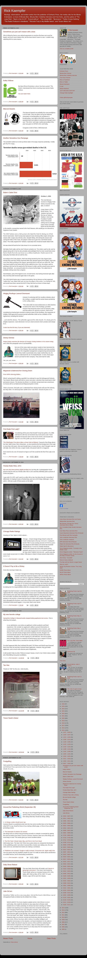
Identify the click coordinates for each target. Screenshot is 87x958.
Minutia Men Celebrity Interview (68, 75)
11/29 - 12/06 (67, 742)
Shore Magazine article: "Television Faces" (71, 552)
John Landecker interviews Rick (68, 537)
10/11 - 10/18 (67, 758)
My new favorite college (11, 614)
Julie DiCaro (7, 891)
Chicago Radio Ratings (11, 531)
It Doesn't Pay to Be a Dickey (13, 566)
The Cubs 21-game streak (74, 689)
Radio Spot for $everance (67, 546)
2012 (63, 912)
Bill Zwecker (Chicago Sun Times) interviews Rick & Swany (69, 524)
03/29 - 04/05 (67, 876)
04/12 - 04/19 (67, 871)
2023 (63, 711)
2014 (63, 907)
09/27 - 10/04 (67, 763)
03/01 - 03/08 (67, 885)
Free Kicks (63, 660)
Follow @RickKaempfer (66, 97)
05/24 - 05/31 (67, 856)
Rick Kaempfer (14, 11)
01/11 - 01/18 (67, 902)
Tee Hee (6, 665)
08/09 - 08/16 (67, 830)
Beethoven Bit (71, 651)
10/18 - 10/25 (67, 756)
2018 (63, 723)
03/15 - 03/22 (67, 880)
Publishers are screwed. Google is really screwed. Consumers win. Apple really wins (30, 850)
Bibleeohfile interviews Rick (67, 521)
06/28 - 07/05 (67, 845)
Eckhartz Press (64, 71)
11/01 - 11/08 (67, 751)
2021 (63, 716)
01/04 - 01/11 (67, 904)
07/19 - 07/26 (67, 837)
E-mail (61, 86)
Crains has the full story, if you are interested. (16, 327)
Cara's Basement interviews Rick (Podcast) (71, 533)
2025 (63, 706)
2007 (63, 924)
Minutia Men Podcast (65, 73)
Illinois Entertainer (65, 84)
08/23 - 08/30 (67, 825)
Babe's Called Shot (10, 192)
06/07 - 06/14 (67, 852)
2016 (63, 728)
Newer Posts (8, 938)
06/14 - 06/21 (67, 849)
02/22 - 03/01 (67, 888)
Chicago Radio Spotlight (66, 93)
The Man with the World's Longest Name (71, 562)
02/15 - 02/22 (67, 890)
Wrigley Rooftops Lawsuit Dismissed (16, 293)
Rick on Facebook (65, 79)
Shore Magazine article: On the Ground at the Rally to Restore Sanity (71, 554)
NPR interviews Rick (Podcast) (68, 541)
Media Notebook (64, 88)
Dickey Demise (8, 338)
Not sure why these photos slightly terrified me (17, 469)
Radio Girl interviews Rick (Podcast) (69, 544)
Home (30, 938)
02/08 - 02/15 (67, 892)
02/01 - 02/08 (67, 895)
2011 (63, 915)
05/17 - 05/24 (67, 859)
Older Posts (51, 938)
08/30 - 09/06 (67, 823)
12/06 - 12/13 (67, 739)
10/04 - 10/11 (67, 761)
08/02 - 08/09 (67, 832)
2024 (63, 708)
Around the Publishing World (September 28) (19, 807)
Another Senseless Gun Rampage (15, 138)
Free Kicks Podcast (65, 77)
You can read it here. (24, 93)
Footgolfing (7, 761)
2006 (63, 927)
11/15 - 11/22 (67, 746)
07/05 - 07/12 (67, 842)
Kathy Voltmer (8, 80)
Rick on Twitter (64, 82)
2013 (63, 910)
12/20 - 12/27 (67, 734)
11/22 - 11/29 (67, 744)
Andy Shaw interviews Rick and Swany (70, 519)
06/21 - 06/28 (67, 847)
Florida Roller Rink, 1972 (12, 466)
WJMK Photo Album (65, 570)
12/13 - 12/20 (67, 737)
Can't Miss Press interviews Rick (68, 531)
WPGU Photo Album (65, 574)
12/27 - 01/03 (67, 732)
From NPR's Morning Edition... (12, 374)
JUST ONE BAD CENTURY (67, 90)
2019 (63, 720)
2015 (63, 730)
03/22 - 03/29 (67, 878)
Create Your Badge (64, 508)
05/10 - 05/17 (67, 861)
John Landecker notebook (67, 539)
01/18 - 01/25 (67, 900)
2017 (63, 725)
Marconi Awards (9, 109)
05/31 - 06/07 (67, 854)
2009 (63, 919)
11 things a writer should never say (15, 822)
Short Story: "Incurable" (66, 557)
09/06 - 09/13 (67, 821)
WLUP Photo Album (65, 572)
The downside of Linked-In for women (16, 831)
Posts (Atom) (14, 942)
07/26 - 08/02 (67, 835)
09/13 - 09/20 (67, 818)
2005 (63, 929)
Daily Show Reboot (10, 865)
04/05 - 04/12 (67, 873)
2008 (63, 922)
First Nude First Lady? (11, 429)
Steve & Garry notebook (66, 560)
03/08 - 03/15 (67, 883)
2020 (63, 718)
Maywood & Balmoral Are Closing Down (17, 371)
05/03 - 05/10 (67, 864)
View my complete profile (66, 48)
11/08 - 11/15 (67, 749)
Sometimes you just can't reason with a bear (19, 32)
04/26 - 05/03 (67, 866)
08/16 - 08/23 (67, 828)
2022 (63, 713)
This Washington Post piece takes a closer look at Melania (20, 442)
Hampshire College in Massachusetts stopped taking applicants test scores (25, 618)
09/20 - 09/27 (67, 816)
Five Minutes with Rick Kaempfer (69, 535)
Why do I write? (64, 564)
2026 (63, 704)
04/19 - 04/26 (67, 868)
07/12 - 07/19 (67, 840)
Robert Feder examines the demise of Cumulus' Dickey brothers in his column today (28, 341)
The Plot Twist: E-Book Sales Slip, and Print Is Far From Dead (23, 841)
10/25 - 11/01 (67, 754)
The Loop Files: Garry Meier (74, 640)
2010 (63, 917)
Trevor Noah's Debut (10, 718)
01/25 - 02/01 (67, 897)
